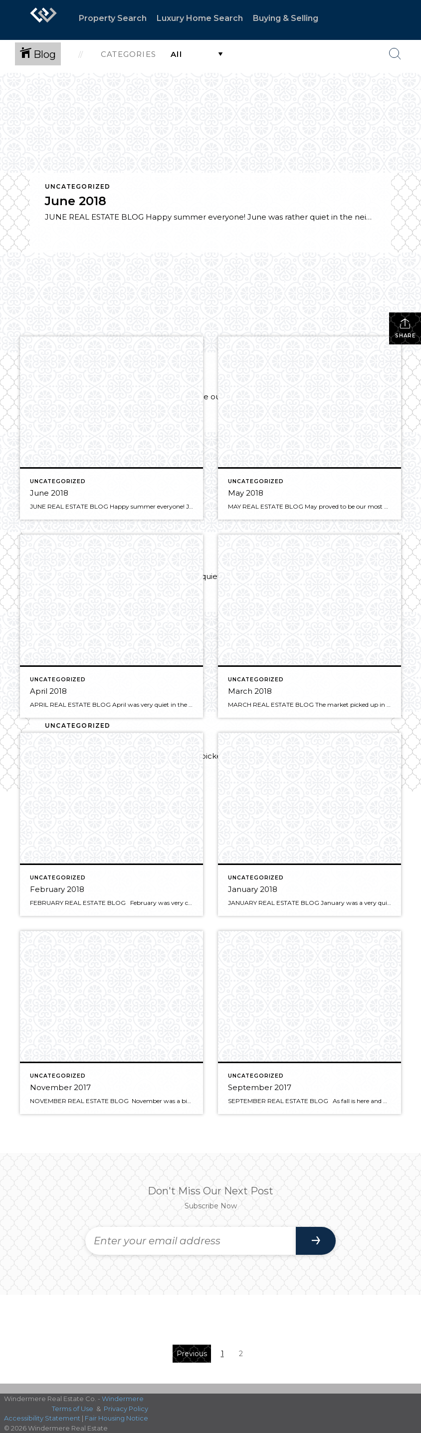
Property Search (113, 18)
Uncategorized (78, 186)
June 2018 (75, 201)
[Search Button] (395, 53)
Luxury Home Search (200, 18)
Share (405, 328)
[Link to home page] (43, 20)
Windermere (123, 1399)
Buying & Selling (285, 18)
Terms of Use (72, 1409)
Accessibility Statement (42, 1418)
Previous (192, 1353)
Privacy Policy (126, 1409)
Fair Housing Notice (116, 1418)
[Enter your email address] (190, 1241)
